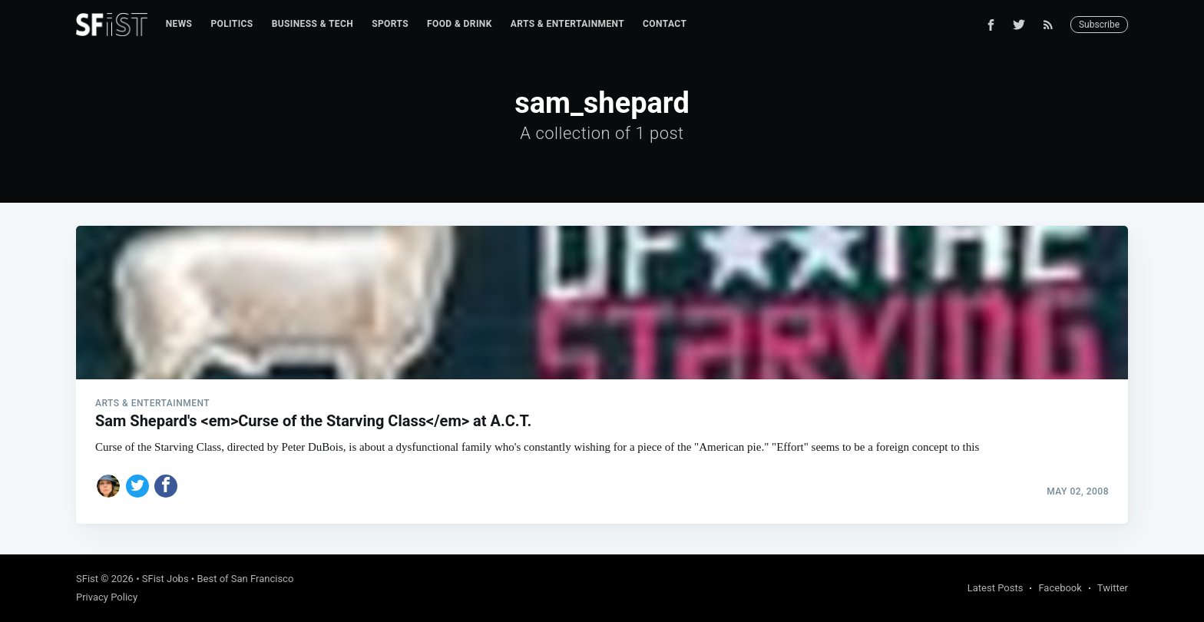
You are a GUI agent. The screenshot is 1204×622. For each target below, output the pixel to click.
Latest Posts (996, 588)
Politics (231, 23)
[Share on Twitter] (137, 486)
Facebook (1059, 588)
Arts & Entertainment (567, 23)
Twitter (1112, 588)
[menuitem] (179, 24)
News (179, 23)
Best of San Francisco (245, 578)
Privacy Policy (106, 597)
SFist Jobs (165, 578)
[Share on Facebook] (166, 486)
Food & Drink (459, 23)
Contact (664, 23)
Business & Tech (313, 23)
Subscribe (1099, 24)
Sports (390, 23)
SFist (87, 578)
